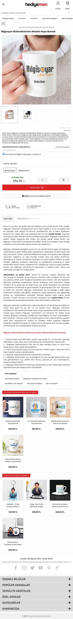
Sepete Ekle (36, 187)
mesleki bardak (54, 234)
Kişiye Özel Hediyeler (49, 18)
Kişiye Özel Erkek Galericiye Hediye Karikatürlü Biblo (36, 505)
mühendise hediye (12, 378)
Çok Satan (34, 18)
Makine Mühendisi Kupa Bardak (13, 422)
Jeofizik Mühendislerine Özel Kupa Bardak (60, 422)
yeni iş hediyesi (52, 383)
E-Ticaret (29, 616)
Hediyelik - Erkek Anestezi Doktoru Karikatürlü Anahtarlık (12, 505)
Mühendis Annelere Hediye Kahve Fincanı (60, 505)
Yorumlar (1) (67, 130)
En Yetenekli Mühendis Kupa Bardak (36, 422)
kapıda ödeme (57, 298)
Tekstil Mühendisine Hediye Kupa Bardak (13, 460)
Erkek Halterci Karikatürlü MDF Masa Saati (13, 543)
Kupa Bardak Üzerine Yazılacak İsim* (16, 147)
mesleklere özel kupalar (14, 383)
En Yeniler (22, 18)
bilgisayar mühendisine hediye (35, 378)
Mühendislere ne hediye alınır (16, 275)
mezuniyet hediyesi (34, 383)
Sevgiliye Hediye (8, 18)
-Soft (24, 616)
